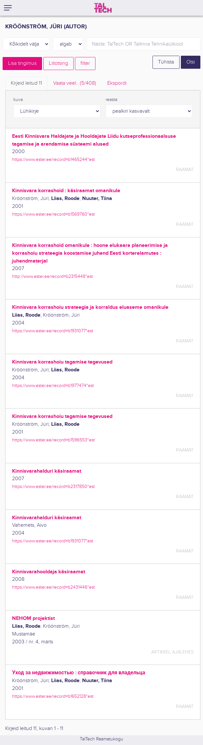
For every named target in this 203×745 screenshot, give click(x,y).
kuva (18, 99)
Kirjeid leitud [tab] (26, 83)
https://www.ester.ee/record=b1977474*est (53, 385)
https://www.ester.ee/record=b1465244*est (53, 159)
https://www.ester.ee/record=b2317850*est (53, 486)
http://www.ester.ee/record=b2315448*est (52, 276)
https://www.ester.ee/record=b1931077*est (52, 331)
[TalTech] (103, 8)
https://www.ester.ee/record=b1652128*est (53, 696)
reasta (111, 99)
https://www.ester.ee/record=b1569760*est (53, 214)
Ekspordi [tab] (116, 83)
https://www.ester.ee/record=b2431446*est (53, 587)
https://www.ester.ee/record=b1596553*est (53, 440)
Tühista (166, 62)
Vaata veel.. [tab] (74, 83)
